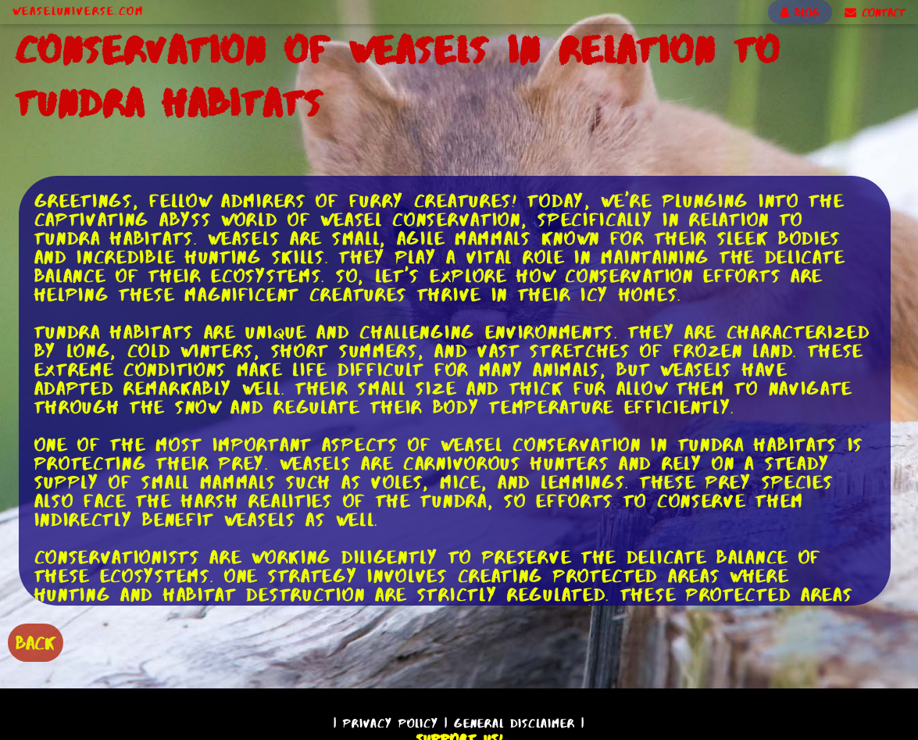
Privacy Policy (390, 723)
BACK (35, 642)
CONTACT (875, 12)
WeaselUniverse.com (78, 11)
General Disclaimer (514, 723)
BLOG (800, 12)
